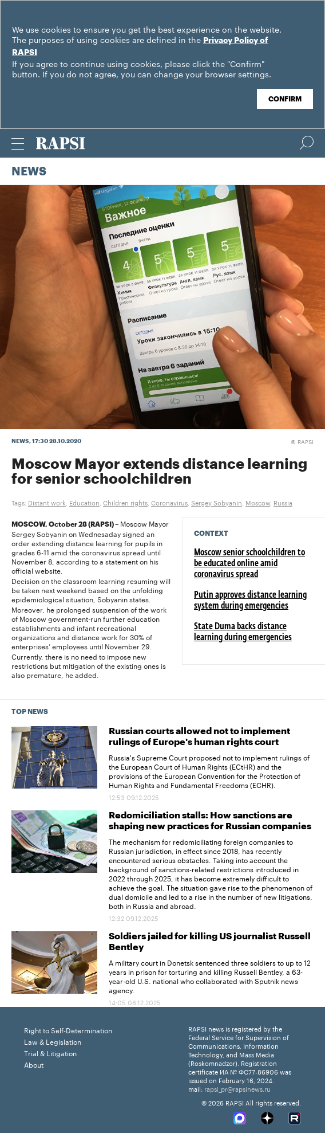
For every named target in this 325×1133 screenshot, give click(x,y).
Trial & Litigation (50, 1052)
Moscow (257, 502)
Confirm (285, 99)
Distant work (47, 502)
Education (84, 502)
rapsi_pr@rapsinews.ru (237, 1088)
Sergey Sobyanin (216, 502)
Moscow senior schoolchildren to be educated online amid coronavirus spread (249, 563)
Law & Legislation (52, 1041)
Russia (283, 502)
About (33, 1063)
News (28, 172)
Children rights (125, 502)
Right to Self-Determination (68, 1029)
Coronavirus (169, 502)
